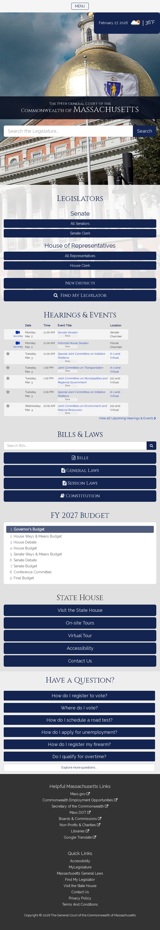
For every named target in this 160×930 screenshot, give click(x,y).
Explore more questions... (79, 767)
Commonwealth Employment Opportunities (80, 800)
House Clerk (80, 266)
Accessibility (80, 648)
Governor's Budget (29, 529)
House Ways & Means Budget (38, 536)
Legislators (80, 199)
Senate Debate (25, 560)
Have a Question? (80, 680)
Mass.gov (80, 794)
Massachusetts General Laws (80, 873)
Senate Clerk (80, 233)
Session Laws (80, 483)
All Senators (80, 224)
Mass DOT (80, 812)
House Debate (25, 542)
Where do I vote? (79, 707)
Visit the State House (80, 610)
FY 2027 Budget (80, 516)
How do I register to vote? (79, 695)
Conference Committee (32, 572)
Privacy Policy (80, 898)
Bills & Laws (80, 435)
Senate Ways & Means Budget (38, 554)
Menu (82, 5)
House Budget (25, 548)
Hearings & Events (80, 315)
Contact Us (80, 660)
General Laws (80, 470)
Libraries (80, 831)
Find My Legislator (80, 295)
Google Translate (80, 837)
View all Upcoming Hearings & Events (127, 418)
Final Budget (24, 578)
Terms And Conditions (80, 904)
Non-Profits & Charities (80, 825)
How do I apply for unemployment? (79, 732)
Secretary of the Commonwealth (80, 806)
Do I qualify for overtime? (79, 756)
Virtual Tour (80, 635)
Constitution (80, 496)
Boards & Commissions (80, 819)
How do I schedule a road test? (79, 720)
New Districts (80, 283)
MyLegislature (80, 867)
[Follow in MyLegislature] (8, 354)
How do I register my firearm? (79, 744)
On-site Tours (80, 622)
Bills (80, 458)
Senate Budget (25, 566)
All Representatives (80, 256)
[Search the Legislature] (144, 131)
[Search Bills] (151, 445)
